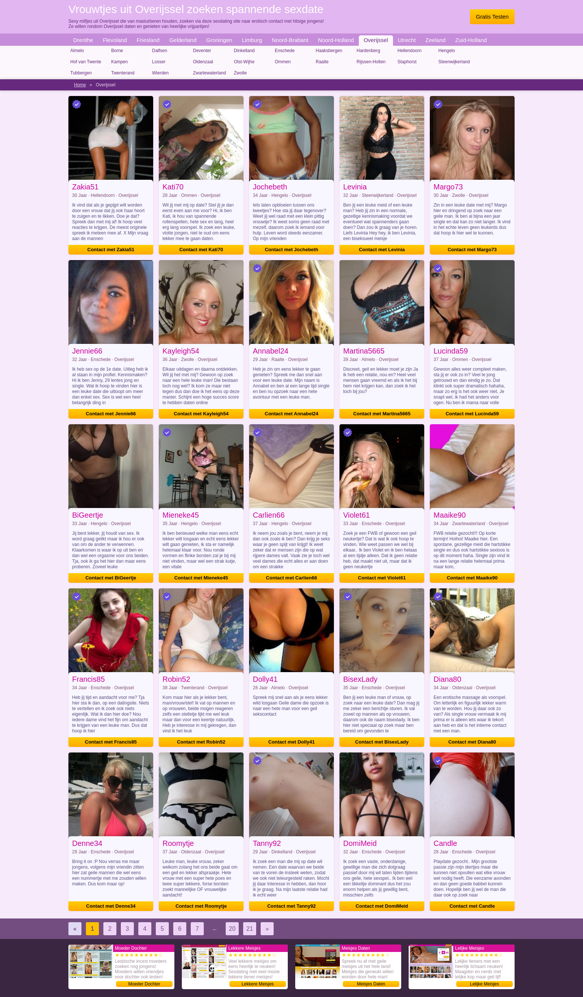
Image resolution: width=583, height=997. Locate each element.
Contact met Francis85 (110, 742)
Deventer (202, 50)
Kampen (119, 61)
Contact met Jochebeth (291, 249)
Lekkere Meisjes (258, 984)
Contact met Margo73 (472, 249)
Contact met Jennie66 (111, 413)
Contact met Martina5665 (381, 413)
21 (250, 929)
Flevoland (115, 40)
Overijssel (376, 40)
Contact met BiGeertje (111, 578)
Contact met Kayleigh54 (201, 413)
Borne (117, 50)
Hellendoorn (409, 50)
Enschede (284, 50)
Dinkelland (244, 50)
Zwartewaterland (209, 73)
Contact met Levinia (382, 249)
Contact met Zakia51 (110, 249)
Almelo (77, 50)
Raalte (322, 61)
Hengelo (446, 50)
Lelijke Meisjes (484, 984)
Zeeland (435, 40)
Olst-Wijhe (244, 61)
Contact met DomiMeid (382, 906)
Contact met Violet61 (382, 578)
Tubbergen (81, 73)
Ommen (283, 61)
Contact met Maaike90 (472, 578)
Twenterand (123, 73)
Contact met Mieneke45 (201, 578)
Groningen (219, 40)
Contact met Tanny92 (291, 906)
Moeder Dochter (144, 984)
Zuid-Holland (471, 40)
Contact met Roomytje (201, 906)
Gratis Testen (492, 16)
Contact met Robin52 (201, 742)
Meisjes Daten (371, 984)
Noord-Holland (336, 40)
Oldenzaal (203, 61)
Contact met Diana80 (472, 742)
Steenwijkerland (454, 61)
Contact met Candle (472, 906)
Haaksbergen (329, 50)
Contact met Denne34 (111, 906)
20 (232, 929)
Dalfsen (159, 50)
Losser (158, 61)
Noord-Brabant (290, 40)
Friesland (148, 40)
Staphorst (406, 61)
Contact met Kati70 (201, 249)
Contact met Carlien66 (291, 578)
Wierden (160, 73)
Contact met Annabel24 (291, 413)
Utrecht (407, 40)
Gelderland (182, 40)
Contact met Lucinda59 (472, 413)
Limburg (252, 40)
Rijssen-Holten (371, 61)
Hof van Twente (85, 61)
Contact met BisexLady (382, 742)
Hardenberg (368, 50)
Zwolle (240, 73)
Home (80, 84)
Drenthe (83, 40)
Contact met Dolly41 (291, 742)
